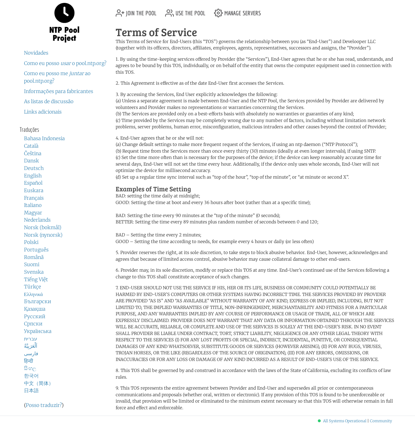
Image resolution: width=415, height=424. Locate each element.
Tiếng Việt (36, 279)
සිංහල (30, 368)
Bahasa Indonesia (44, 138)
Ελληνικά (33, 294)
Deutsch (34, 168)
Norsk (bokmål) (42, 227)
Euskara (33, 190)
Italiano (33, 205)
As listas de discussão (48, 101)
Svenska (34, 272)
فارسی (31, 353)
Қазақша (34, 309)
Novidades (36, 53)
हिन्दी (28, 361)
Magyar (33, 213)
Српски (33, 324)
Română (34, 257)
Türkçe (32, 287)
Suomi (31, 264)
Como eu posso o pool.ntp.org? (65, 63)
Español (33, 183)
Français (34, 198)
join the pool (136, 10)
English (33, 176)
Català (31, 146)
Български (37, 301)
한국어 (31, 376)
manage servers (237, 10)
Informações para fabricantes (58, 91)
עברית (30, 339)
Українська (37, 331)
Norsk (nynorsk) (43, 235)
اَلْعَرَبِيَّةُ (30, 346)
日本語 (31, 390)
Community (381, 421)
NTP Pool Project (64, 23)
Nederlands (37, 220)
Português (36, 250)
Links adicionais (43, 112)
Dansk (31, 161)
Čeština (32, 153)
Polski (31, 242)
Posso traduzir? (44, 405)
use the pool (185, 10)
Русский (34, 316)
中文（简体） (39, 383)
